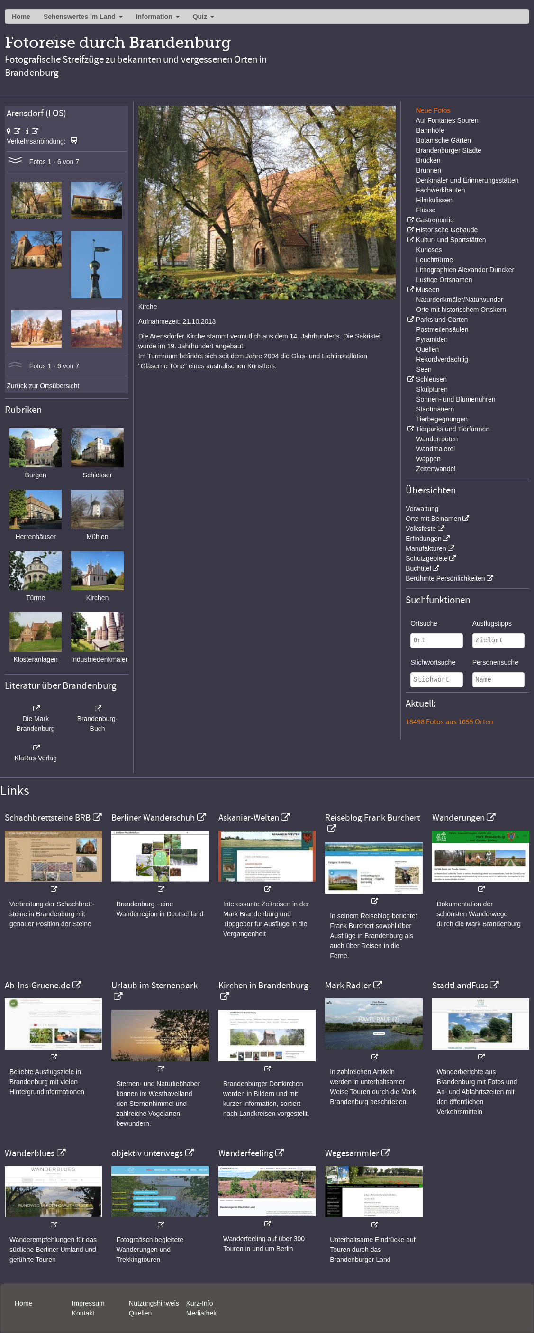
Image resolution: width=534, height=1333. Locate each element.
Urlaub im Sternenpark (154, 985)
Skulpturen (432, 389)
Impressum (88, 1303)
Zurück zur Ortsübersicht (43, 386)
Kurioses (429, 250)
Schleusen (431, 379)
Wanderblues (29, 1153)
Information (154, 16)
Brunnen (428, 170)
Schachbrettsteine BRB (48, 817)
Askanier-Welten (248, 817)
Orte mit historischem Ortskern (461, 309)
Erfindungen (424, 538)
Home (21, 16)
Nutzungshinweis (154, 1303)
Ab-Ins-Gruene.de (37, 985)
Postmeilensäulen (442, 329)
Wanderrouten (437, 439)
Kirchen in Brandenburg (263, 985)
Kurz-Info (199, 1303)
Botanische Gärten (443, 140)
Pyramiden (432, 339)
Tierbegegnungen (442, 419)
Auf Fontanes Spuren (447, 120)
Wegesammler (352, 1153)
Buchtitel (418, 568)
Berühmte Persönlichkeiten (445, 578)
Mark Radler (348, 985)
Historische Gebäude (447, 230)
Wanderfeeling (245, 1153)
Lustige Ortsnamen (444, 279)
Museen (428, 289)
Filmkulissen (434, 200)
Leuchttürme (434, 260)
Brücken (428, 160)
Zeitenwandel (435, 469)
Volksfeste (421, 528)
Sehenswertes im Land (80, 16)
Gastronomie (435, 220)
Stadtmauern (435, 409)
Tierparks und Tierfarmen (452, 429)
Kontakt (83, 1313)
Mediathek (201, 1313)
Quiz (200, 16)
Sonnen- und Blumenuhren (455, 399)
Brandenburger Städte (448, 150)
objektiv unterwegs (147, 1153)
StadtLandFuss (460, 985)
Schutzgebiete (427, 558)
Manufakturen (426, 548)
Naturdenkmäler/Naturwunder (459, 299)
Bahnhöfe (430, 130)
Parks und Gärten (442, 319)
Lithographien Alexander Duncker (465, 270)
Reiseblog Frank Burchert (372, 817)
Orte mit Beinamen (433, 518)
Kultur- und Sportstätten (451, 240)
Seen (424, 369)
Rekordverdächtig (442, 359)
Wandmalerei (435, 449)
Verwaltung (422, 508)
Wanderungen (458, 817)
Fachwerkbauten (440, 190)
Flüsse (425, 210)
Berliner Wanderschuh (153, 817)
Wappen (428, 459)
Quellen (427, 349)
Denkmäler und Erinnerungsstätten (467, 180)
